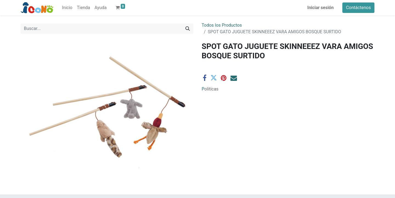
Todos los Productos (222, 25)
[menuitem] (67, 7)
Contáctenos (358, 7)
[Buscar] (187, 28)
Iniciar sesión (320, 7)
